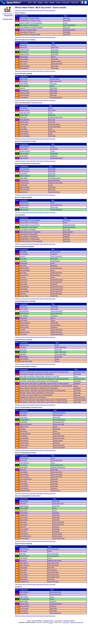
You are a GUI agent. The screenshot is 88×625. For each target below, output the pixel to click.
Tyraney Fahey (24, 124)
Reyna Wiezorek (37, 241)
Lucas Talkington (54, 385)
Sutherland (54, 156)
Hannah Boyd (53, 371)
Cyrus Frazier (23, 229)
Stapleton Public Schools (56, 117)
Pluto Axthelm (23, 32)
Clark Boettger (34, 227)
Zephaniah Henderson (62, 378)
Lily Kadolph (23, 378)
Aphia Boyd (23, 347)
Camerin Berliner (24, 182)
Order (46, 2)
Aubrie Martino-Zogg (25, 231)
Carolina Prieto (24, 115)
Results (58, 2)
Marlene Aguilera (24, 205)
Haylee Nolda (23, 234)
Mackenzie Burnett (25, 490)
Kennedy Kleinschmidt (26, 361)
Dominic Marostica (31, 371)
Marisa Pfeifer (23, 173)
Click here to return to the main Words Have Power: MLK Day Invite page (35, 10)
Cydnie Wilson (42, 383)
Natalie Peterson (24, 268)
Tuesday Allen (23, 515)
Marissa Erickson (24, 95)
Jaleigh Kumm (24, 192)
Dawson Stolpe (24, 222)
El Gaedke (33, 229)
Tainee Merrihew (24, 86)
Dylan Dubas (23, 318)
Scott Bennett (23, 185)
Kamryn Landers (24, 476)
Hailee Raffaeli (24, 149)
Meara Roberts (50, 390)
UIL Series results (8, 19)
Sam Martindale (49, 378)
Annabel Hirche (24, 207)
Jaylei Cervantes (24, 291)
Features (40, 2)
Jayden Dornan (24, 180)
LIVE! (34, 2)
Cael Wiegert (23, 227)
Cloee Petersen (33, 383)
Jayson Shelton (24, 158)
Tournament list (8, 15)
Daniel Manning (24, 68)
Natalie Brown (43, 388)
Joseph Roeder (24, 220)
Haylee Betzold (24, 474)
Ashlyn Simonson (24, 565)
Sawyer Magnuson (25, 322)
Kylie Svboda (34, 222)
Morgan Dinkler (24, 18)
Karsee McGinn (24, 275)
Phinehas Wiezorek (25, 241)
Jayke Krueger (24, 56)
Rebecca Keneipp (35, 34)
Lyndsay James (24, 296)
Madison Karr (37, 395)
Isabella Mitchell (24, 20)
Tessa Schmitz (24, 156)
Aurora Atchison (24, 486)
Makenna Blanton (24, 66)
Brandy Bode (23, 251)
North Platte (67, 20)
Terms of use (66, 622)
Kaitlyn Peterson (24, 549)
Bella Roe (22, 29)
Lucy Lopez (23, 126)
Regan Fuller (40, 378)
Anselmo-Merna (55, 261)
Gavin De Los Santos (42, 371)
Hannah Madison (24, 225)
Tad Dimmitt (23, 560)
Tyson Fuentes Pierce (26, 479)
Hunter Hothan (24, 308)
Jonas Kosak (23, 45)
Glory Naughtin (24, 236)
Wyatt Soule (23, 522)
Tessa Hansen (24, 467)
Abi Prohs (22, 256)
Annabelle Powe (24, 397)
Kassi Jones (29, 395)
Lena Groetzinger (37, 22)
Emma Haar (31, 399)
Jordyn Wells (23, 129)
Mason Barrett (24, 563)
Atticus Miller (23, 376)
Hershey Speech (56, 61)
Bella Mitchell (23, 402)
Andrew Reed (23, 385)
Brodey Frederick (24, 388)
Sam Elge (56, 376)
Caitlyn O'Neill (23, 399)
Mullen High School (56, 332)
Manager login (75, 2)
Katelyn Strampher (37, 27)
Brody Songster (24, 59)
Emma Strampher (25, 27)
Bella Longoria (24, 574)
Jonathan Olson (24, 325)
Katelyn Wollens (24, 131)
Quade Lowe (23, 306)
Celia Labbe (33, 390)
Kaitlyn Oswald (24, 508)
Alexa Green (23, 265)
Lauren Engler (24, 483)
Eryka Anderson (24, 440)
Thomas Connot (63, 371)
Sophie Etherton (24, 202)
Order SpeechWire (36, 620)
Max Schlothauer (24, 311)
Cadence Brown (34, 388)
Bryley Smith (23, 481)
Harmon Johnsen (52, 383)
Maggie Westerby (40, 399)
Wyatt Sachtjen (24, 533)
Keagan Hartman (24, 49)
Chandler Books (24, 238)
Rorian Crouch (24, 81)
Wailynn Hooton (24, 209)
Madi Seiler (23, 354)
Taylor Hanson (50, 392)
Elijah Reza (23, 293)
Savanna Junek (24, 122)
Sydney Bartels (35, 18)
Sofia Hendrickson (25, 270)
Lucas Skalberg (24, 97)
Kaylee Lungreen (36, 20)
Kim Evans (23, 277)
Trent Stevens (23, 108)
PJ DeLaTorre (23, 279)
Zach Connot (23, 63)
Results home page (8, 13)
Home (29, 2)
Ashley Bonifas (24, 83)
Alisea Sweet (23, 25)
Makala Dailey (24, 356)
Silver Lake (67, 18)
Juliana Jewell (23, 34)
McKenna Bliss (35, 238)
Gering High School (57, 63)
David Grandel (24, 52)
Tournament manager (69, 620)
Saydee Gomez (32, 29)
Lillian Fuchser (24, 61)
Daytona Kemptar (24, 92)
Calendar (51, 2)
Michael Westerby (62, 399)
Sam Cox (32, 32)
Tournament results (48, 620)
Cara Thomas (23, 320)
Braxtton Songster (25, 110)
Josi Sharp (23, 395)
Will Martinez (34, 236)
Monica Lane (23, 47)
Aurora (65, 22)
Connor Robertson (25, 136)
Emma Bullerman (24, 462)
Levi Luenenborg (24, 168)
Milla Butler (23, 392)
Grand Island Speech (69, 25)
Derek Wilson (31, 376)
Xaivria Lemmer (61, 390)
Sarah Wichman (34, 25)
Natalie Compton (24, 327)
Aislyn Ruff (23, 526)
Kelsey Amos (23, 117)
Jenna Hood (23, 258)
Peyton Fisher (23, 284)
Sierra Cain (23, 469)
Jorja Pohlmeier (24, 359)
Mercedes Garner (24, 332)
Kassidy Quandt (24, 345)
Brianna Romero (24, 90)
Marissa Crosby (50, 399)
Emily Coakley (24, 472)
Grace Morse (23, 261)
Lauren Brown (36, 225)
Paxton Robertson (41, 381)
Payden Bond (23, 447)
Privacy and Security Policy (76, 622)
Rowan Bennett (24, 133)
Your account (65, 2)
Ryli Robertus (42, 397)
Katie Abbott (37, 231)
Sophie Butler (39, 392)
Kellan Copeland (64, 383)
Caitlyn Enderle (24, 458)
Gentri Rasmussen (25, 112)
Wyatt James (23, 431)
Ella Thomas (23, 272)
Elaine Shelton (24, 178)
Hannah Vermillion (25, 22)
